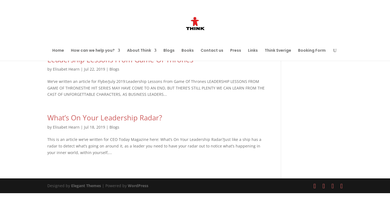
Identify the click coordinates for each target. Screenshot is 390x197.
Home (58, 50)
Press (235, 50)
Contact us (212, 50)
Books (187, 50)
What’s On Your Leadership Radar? (104, 118)
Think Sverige (278, 50)
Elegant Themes (86, 185)
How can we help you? (93, 50)
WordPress (138, 185)
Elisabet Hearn (66, 69)
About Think (139, 50)
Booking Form (312, 50)
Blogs (169, 50)
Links (253, 50)
